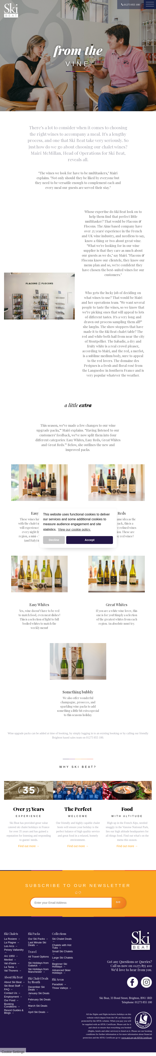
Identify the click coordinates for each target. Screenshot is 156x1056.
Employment (11, 996)
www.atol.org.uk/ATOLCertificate (136, 1037)
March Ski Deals (37, 1005)
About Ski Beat (13, 977)
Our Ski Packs (36, 938)
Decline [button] (54, 540)
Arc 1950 (9, 956)
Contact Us (10, 993)
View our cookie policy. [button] (74, 529)
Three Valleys (60, 987)
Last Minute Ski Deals (37, 944)
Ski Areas (58, 979)
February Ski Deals (39, 999)
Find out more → (28, 846)
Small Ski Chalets (62, 951)
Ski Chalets (11, 934)
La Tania (9, 966)
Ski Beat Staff (12, 985)
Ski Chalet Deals (62, 938)
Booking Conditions (10, 1005)
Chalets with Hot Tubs (61, 946)
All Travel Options (38, 956)
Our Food (9, 1000)
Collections (59, 934)
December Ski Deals (36, 988)
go (118, 902)
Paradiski (57, 984)
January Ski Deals (38, 993)
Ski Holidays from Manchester (38, 970)
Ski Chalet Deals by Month (38, 980)
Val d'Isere (10, 963)
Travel (32, 952)
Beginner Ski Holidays (59, 965)
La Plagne (10, 942)
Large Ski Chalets (62, 957)
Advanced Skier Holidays (61, 971)
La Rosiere (10, 938)
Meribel (8, 959)
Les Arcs (9, 946)
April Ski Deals (36, 1012)
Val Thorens (11, 970)
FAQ (6, 989)
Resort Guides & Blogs (13, 1011)
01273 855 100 (130, 4)
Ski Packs (34, 934)
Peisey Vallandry (14, 949)
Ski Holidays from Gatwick (38, 964)
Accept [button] (89, 540)
